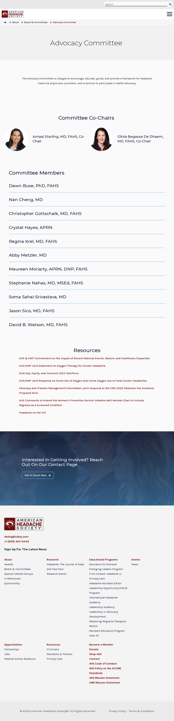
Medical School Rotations (20, 658)
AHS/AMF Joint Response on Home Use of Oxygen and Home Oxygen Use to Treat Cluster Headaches (83, 380)
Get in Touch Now (38, 475)
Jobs (7, 654)
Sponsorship (12, 583)
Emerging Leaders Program (106, 569)
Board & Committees (17, 569)
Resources (53, 644)
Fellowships (11, 649)
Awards (8, 564)
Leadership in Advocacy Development (103, 614)
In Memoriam (12, 578)
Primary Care (54, 658)
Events (136, 559)
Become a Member (101, 644)
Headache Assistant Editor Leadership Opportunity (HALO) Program (108, 588)
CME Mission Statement (104, 682)
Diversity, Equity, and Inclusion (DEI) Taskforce (49, 373)
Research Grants (56, 573)
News (135, 564)
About (8, 559)
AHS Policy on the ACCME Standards (105, 671)
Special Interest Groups (18, 573)
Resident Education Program (107, 630)
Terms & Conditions (141, 711)
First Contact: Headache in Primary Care (105, 576)
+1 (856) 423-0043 (16, 541)
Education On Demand (103, 564)
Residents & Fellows (59, 654)
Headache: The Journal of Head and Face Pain (65, 567)
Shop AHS (95, 654)
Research (53, 559)
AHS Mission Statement (104, 677)
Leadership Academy (102, 607)
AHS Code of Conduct (103, 663)
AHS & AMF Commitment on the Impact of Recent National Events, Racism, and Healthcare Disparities (84, 358)
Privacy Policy (117, 711)
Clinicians (53, 649)
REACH (93, 626)
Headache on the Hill (32, 412)
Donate (94, 649)
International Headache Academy (103, 600)
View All (94, 635)
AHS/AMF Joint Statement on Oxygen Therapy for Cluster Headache (62, 365)
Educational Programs (103, 559)
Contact (94, 658)
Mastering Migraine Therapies (107, 621)
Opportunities (13, 644)
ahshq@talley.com (16, 536)
